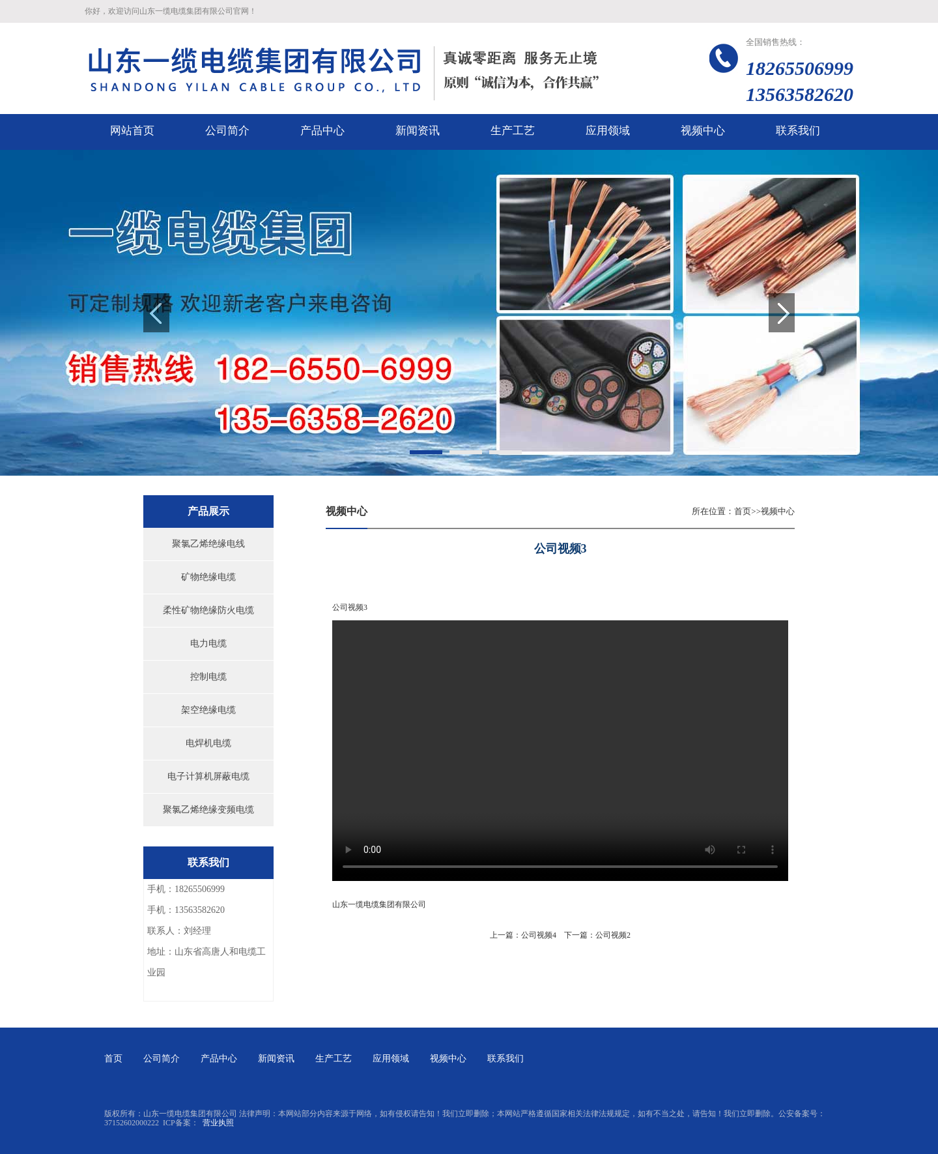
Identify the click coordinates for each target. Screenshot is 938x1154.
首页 (742, 511)
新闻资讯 (276, 1058)
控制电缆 (208, 677)
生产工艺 (333, 1058)
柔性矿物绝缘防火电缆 (208, 610)
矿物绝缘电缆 (208, 577)
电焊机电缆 (208, 743)
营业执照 (218, 1122)
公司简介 (161, 1058)
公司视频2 (613, 935)
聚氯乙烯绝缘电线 (208, 544)
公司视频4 (538, 935)
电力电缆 (208, 643)
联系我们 (505, 1058)
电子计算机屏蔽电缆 (208, 776)
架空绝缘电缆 (208, 710)
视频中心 (778, 511)
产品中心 (219, 1058)
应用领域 (391, 1058)
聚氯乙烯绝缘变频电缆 (208, 810)
